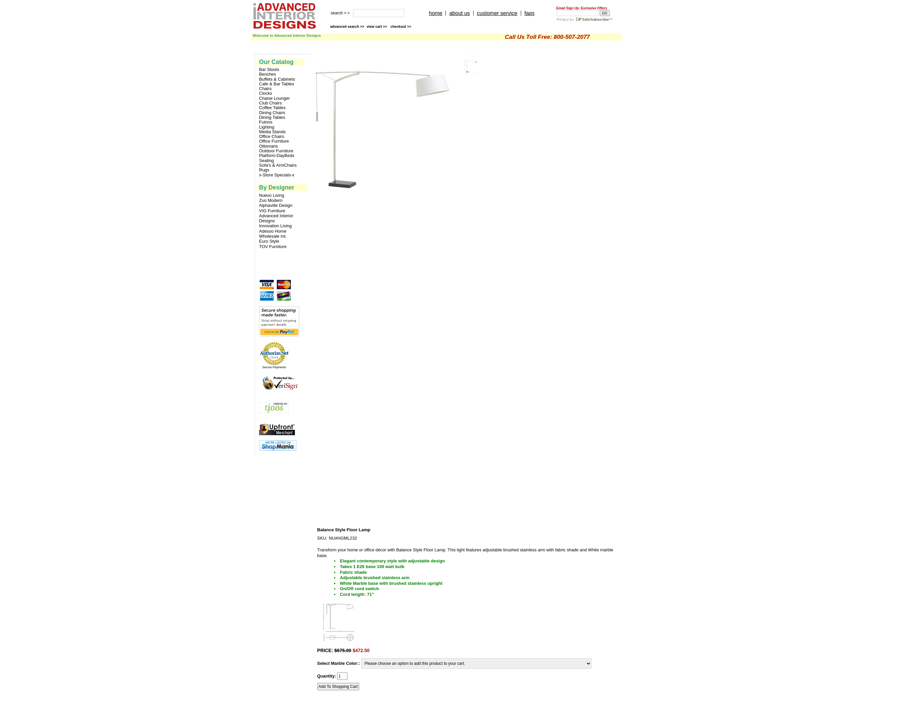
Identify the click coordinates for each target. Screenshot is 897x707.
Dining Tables (272, 117)
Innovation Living (275, 225)
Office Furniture (274, 141)
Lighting (266, 127)
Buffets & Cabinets (277, 79)
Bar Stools (269, 69)
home (435, 13)
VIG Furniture (272, 210)
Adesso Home (273, 231)
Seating (266, 160)
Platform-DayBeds (276, 155)
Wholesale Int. (273, 236)
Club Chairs (270, 103)
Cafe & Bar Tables (276, 84)
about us (459, 13)
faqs (529, 13)
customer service (497, 13)
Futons (265, 122)
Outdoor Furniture (276, 151)
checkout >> (401, 26)
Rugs (264, 170)
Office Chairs (271, 136)
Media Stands (272, 132)
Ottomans (268, 146)
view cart (377, 26)
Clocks (265, 93)
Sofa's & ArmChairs (278, 165)
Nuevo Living (271, 195)
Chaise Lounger (274, 98)
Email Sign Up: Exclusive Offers (581, 8)
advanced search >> (347, 26)
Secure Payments (274, 367)
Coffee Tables (272, 107)
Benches (267, 74)
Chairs (265, 88)
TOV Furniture (273, 246)
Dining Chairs (272, 112)
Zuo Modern (270, 200)
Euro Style (269, 241)
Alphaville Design (276, 205)
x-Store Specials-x (276, 175)
